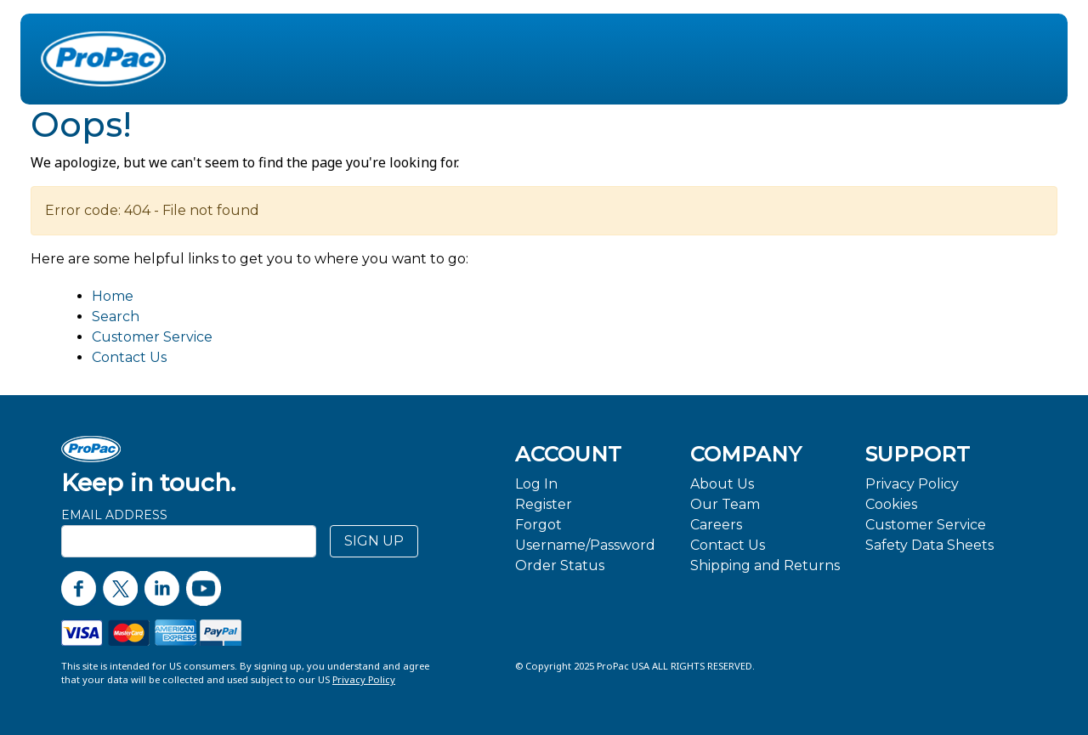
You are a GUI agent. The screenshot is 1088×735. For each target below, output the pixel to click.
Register (543, 504)
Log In (536, 484)
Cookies (891, 504)
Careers (716, 525)
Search (115, 316)
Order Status (559, 565)
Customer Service (152, 337)
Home (112, 296)
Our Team (725, 504)
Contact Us (129, 357)
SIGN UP (374, 541)
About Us (722, 484)
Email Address (114, 515)
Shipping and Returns (765, 565)
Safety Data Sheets (929, 545)
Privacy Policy (912, 484)
